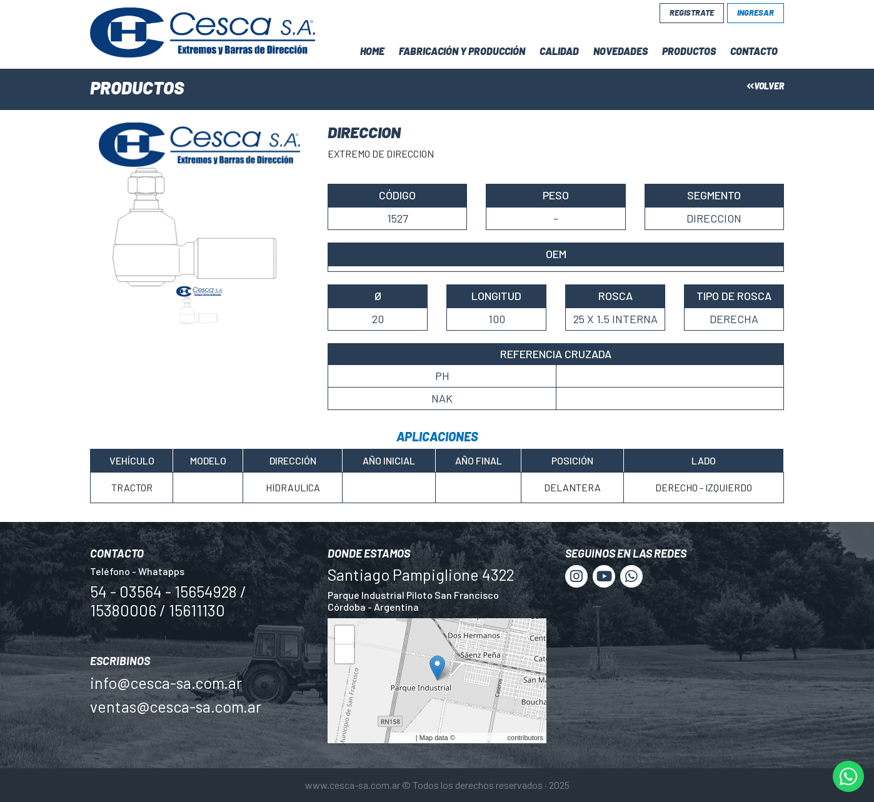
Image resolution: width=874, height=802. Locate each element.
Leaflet (403, 737)
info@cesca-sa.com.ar (166, 682)
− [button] (345, 655)
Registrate (692, 13)
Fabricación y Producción (462, 51)
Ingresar (755, 13)
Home (372, 51)
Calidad (559, 51)
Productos (689, 51)
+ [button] (345, 636)
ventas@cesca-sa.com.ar (175, 706)
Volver (765, 86)
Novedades (620, 51)
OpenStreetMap (481, 737)
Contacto (754, 51)
